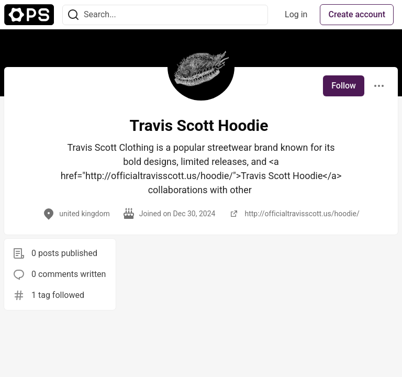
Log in (296, 14)
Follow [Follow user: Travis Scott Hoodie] (343, 86)
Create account (356, 14)
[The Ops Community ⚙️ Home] (29, 14)
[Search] (73, 15)
